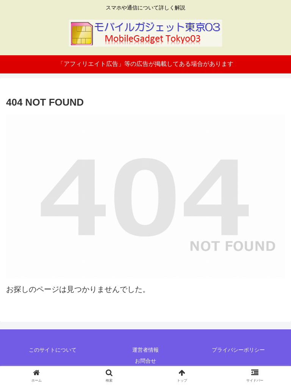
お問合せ (145, 361)
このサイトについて (53, 350)
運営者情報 (145, 350)
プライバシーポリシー (238, 350)
